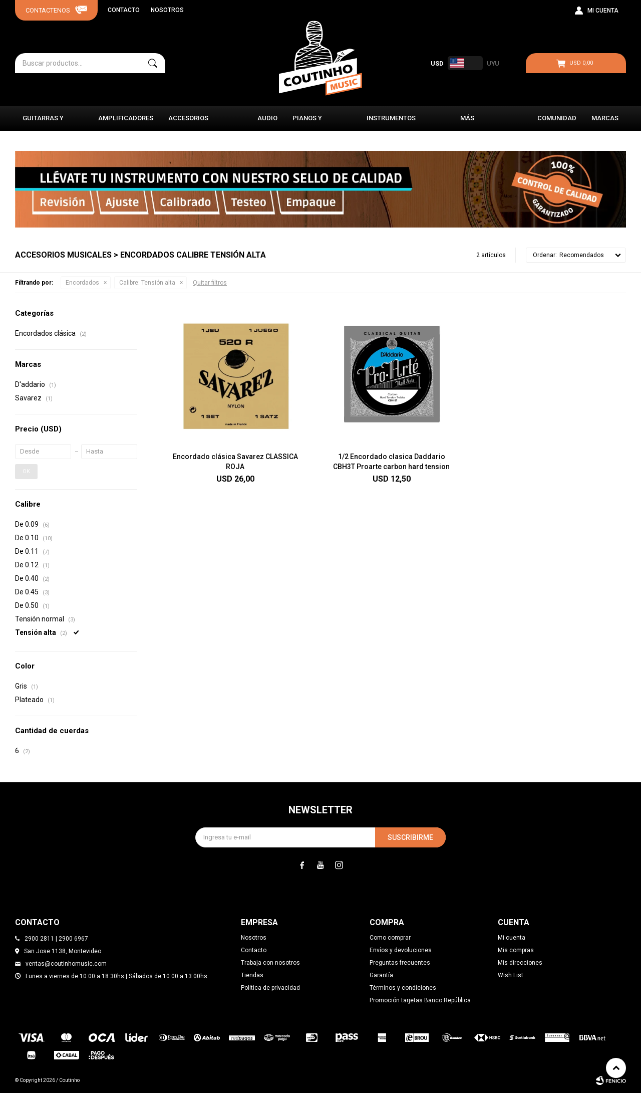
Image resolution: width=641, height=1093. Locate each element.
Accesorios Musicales (188, 122)
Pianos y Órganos (307, 122)
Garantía (381, 975)
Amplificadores (125, 118)
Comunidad (556, 118)
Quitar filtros (210, 282)
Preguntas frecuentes (400, 962)
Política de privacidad (270, 987)
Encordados (82, 282)
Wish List (510, 975)
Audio (267, 118)
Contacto (124, 10)
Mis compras (516, 950)
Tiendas (252, 975)
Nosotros (167, 10)
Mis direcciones (520, 962)
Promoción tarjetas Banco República (420, 1000)
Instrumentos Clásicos (391, 122)
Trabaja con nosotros (270, 962)
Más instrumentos (484, 122)
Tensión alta (147, 282)
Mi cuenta (511, 937)
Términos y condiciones (403, 987)
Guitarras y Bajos (43, 122)
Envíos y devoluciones (401, 950)
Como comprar (390, 937)
